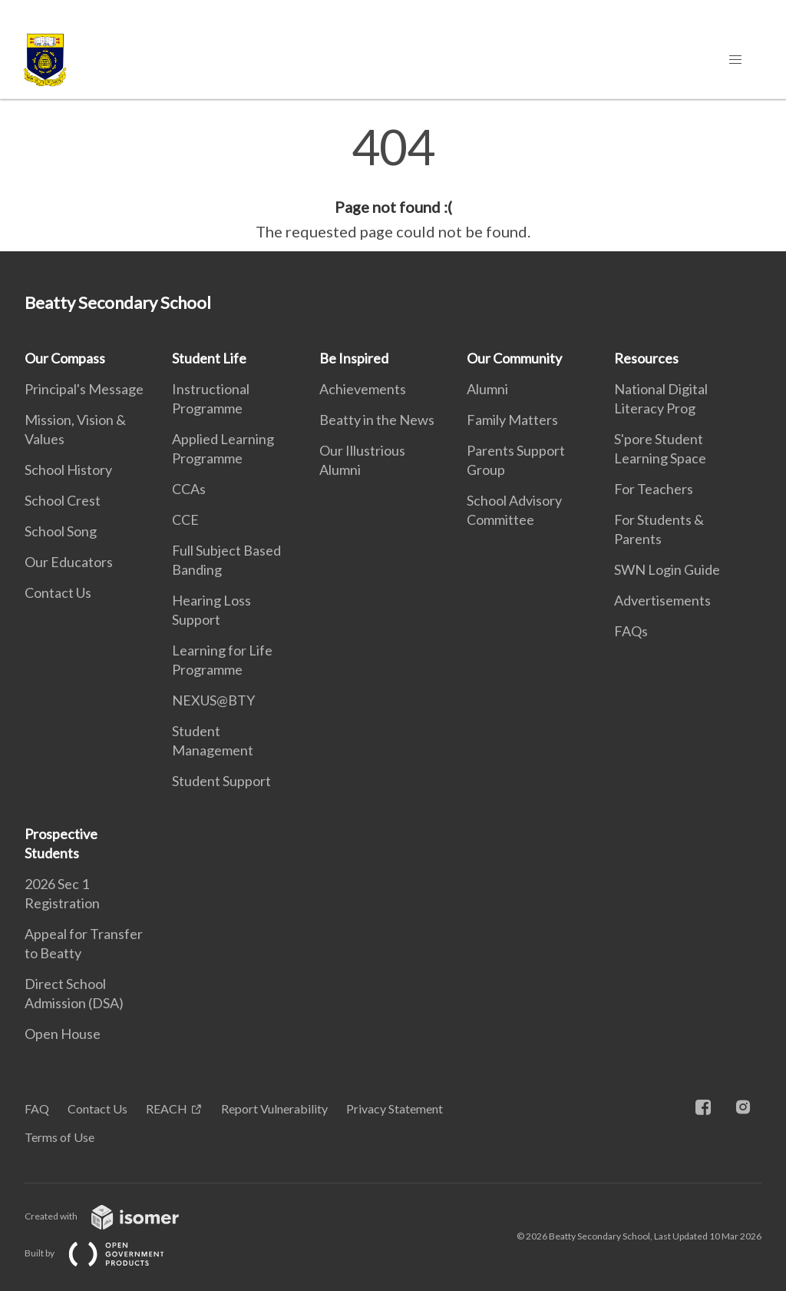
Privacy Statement (394, 1108)
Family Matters (512, 419)
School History (68, 469)
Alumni (487, 388)
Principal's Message (84, 388)
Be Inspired (353, 358)
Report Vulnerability (274, 1108)
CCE (185, 519)
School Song (61, 531)
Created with (114, 1216)
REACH (166, 1108)
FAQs (631, 630)
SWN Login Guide (667, 569)
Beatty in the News (376, 419)
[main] (393, 183)
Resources (646, 358)
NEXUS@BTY (213, 700)
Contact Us (58, 592)
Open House (63, 1033)
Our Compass (65, 358)
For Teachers (653, 488)
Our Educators (69, 561)
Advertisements (662, 600)
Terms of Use (59, 1137)
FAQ (37, 1108)
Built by (107, 1253)
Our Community (514, 358)
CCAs (189, 488)
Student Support (221, 780)
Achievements (362, 388)
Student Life (209, 358)
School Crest (63, 500)
